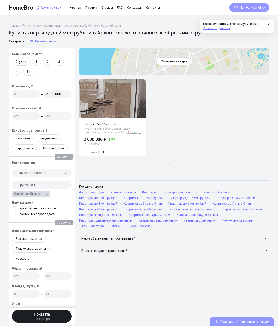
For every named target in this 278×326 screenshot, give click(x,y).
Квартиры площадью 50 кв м (197, 215)
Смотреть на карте (174, 61)
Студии (116, 226)
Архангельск (32, 25)
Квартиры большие (217, 192)
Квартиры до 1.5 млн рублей (190, 198)
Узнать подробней (216, 28)
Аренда (75, 7)
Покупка (91, 7)
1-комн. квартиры (91, 226)
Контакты (153, 7)
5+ (28, 71)
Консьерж (134, 7)
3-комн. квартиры (140, 226)
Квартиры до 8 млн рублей (98, 209)
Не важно (22, 258)
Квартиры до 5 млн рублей (143, 203)
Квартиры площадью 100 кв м (100, 215)
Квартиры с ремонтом (199, 220)
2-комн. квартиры (123, 192)
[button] (174, 238)
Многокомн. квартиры (237, 220)
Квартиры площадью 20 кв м (149, 215)
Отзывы (107, 7)
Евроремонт (24, 148)
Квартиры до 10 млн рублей (144, 198)
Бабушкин (23, 138)
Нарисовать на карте (42, 172)
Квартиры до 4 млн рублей (98, 203)
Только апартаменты (31, 248)
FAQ (120, 7)
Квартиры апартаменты (180, 192)
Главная (14, 25)
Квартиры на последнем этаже (192, 209)
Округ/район (42, 185)
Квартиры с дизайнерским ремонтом (105, 220)
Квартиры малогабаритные (143, 209)
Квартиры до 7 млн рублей (232, 203)
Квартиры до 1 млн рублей (98, 198)
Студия (21, 62)
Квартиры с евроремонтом (158, 220)
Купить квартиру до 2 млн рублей (68, 25)
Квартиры (149, 192)
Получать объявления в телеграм (241, 321)
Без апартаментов (29, 238)
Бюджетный (48, 138)
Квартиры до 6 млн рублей (187, 203)
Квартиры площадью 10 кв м (241, 209)
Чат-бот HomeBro (249, 7)
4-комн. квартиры (91, 192)
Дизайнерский (53, 148)
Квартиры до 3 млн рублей (236, 198)
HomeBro (21, 7)
